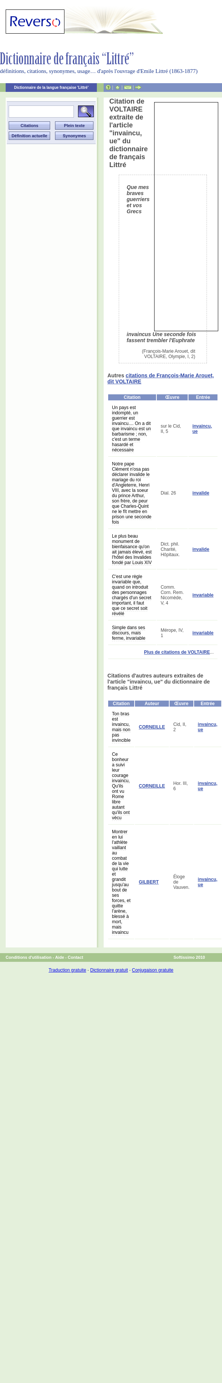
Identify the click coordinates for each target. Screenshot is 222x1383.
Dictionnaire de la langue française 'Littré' (51, 87)
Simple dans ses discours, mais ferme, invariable (128, 633)
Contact (75, 957)
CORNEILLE (152, 727)
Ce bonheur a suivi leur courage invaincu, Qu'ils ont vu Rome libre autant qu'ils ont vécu (121, 786)
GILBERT (149, 882)
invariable (202, 595)
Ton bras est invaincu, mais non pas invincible (121, 727)
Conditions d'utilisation (29, 957)
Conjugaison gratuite (152, 970)
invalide (200, 493)
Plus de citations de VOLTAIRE (177, 652)
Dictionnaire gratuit (109, 970)
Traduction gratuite (67, 970)
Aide (59, 957)
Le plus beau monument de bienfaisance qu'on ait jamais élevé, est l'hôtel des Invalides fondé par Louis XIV (132, 549)
